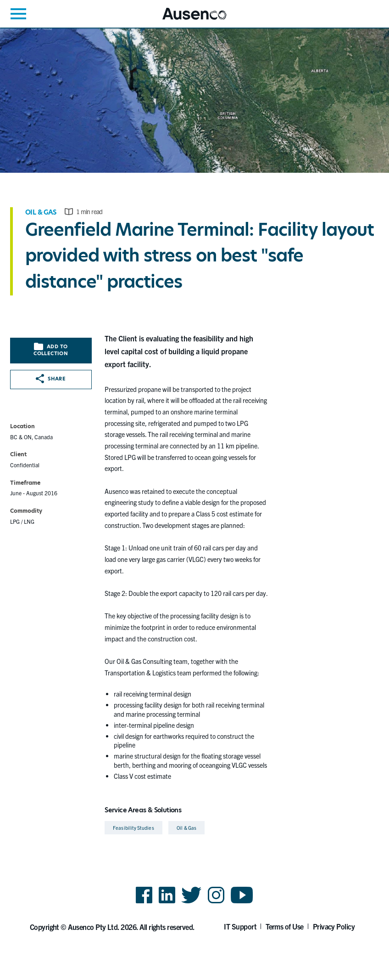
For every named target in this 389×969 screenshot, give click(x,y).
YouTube (242, 902)
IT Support (240, 926)
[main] (194, 432)
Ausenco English (184, 19)
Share (51, 378)
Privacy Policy (334, 926)
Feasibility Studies (133, 828)
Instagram (216, 902)
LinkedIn (167, 902)
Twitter (191, 902)
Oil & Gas (40, 212)
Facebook (144, 902)
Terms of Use (285, 926)
